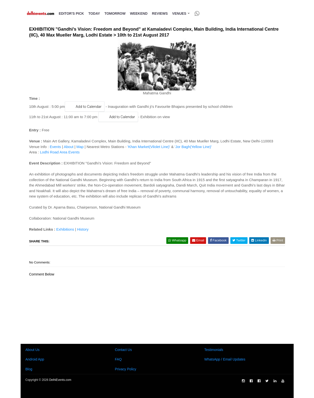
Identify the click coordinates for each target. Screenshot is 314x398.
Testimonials (213, 350)
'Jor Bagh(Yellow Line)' (193, 147)
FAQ (118, 359)
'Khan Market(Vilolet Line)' (149, 147)
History (83, 229)
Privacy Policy (125, 369)
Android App (35, 359)
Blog (29, 369)
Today (94, 13)
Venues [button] (181, 13)
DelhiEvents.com (60, 380)
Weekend (139, 13)
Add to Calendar (84, 106)
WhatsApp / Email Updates (224, 359)
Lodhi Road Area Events (60, 152)
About (68, 147)
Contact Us (123, 350)
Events (55, 147)
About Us (33, 350)
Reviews (160, 13)
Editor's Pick (71, 13)
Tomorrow (115, 13)
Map (79, 147)
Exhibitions (65, 229)
